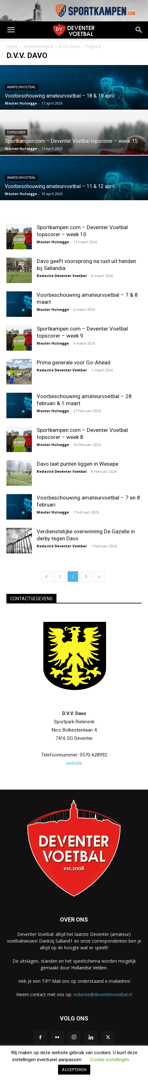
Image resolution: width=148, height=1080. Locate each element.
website (74, 763)
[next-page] (99, 576)
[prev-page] (46, 576)
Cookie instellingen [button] (109, 1059)
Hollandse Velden (89, 968)
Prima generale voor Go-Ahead (73, 362)
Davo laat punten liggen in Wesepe (77, 464)
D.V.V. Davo (69, 46)
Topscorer (16, 132)
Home (12, 46)
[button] (11, 30)
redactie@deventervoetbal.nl (102, 994)
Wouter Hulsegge (21, 103)
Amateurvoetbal (38, 46)
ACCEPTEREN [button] (74, 1069)
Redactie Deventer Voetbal (62, 275)
